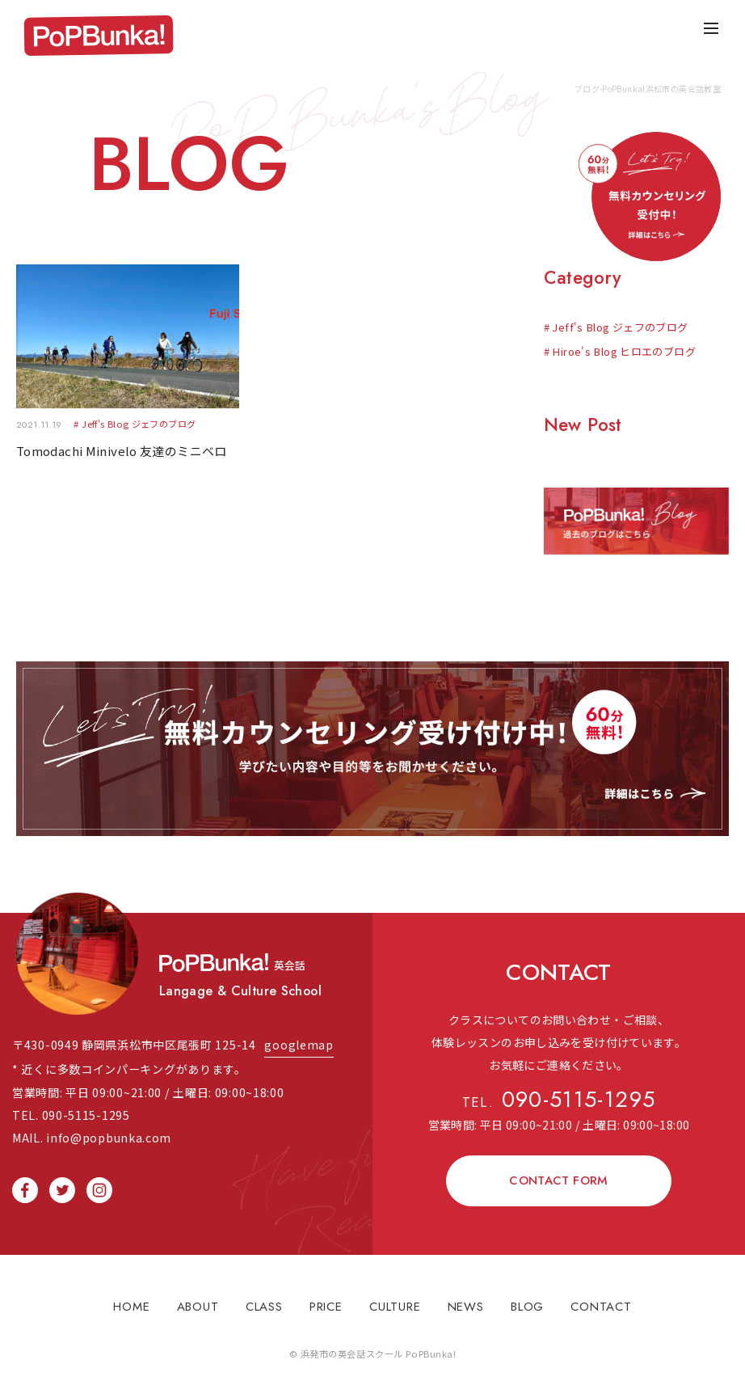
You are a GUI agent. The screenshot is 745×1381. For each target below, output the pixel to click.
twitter (62, 1181)
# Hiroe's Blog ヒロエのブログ (620, 351)
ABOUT (198, 1298)
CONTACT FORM (558, 1172)
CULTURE (394, 1298)
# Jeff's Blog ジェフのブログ (616, 327)
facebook (25, 1181)
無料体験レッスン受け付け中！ (372, 744)
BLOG (527, 1298)
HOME (131, 1298)
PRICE (326, 1298)
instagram (99, 1181)
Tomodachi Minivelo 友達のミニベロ (121, 450)
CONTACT (600, 1298)
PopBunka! (100, 36)
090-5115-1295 (559, 1093)
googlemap (298, 1036)
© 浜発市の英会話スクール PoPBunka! (373, 1345)
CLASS (264, 1298)
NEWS (466, 1298)
